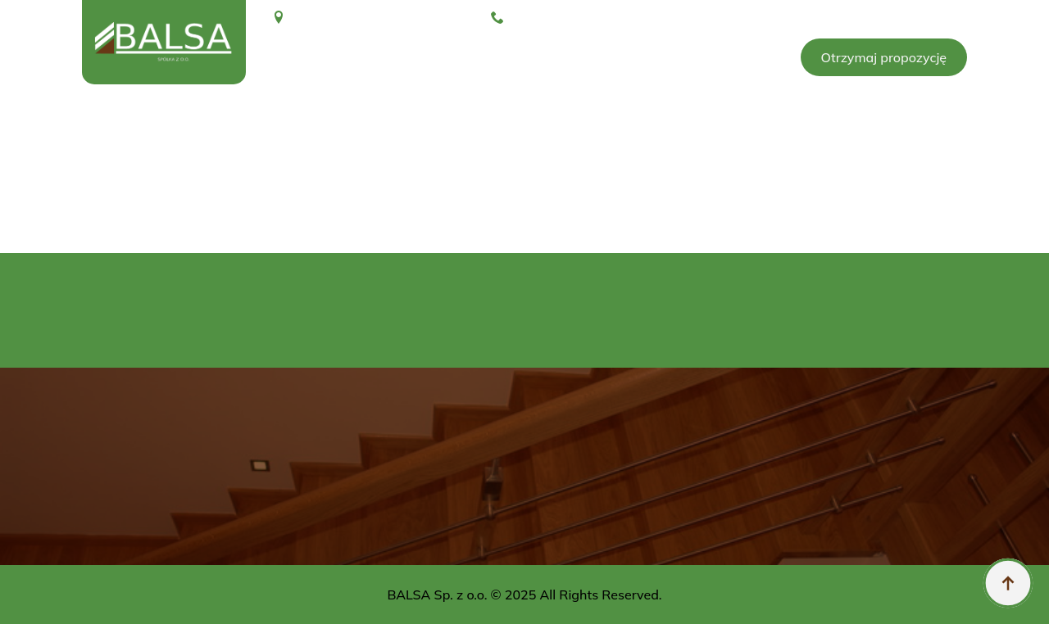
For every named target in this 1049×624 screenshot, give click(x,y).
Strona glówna (317, 57)
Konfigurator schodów (633, 57)
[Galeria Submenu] (482, 57)
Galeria (453, 57)
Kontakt (740, 57)
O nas (397, 57)
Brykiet (527, 57)
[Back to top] (1008, 583)
